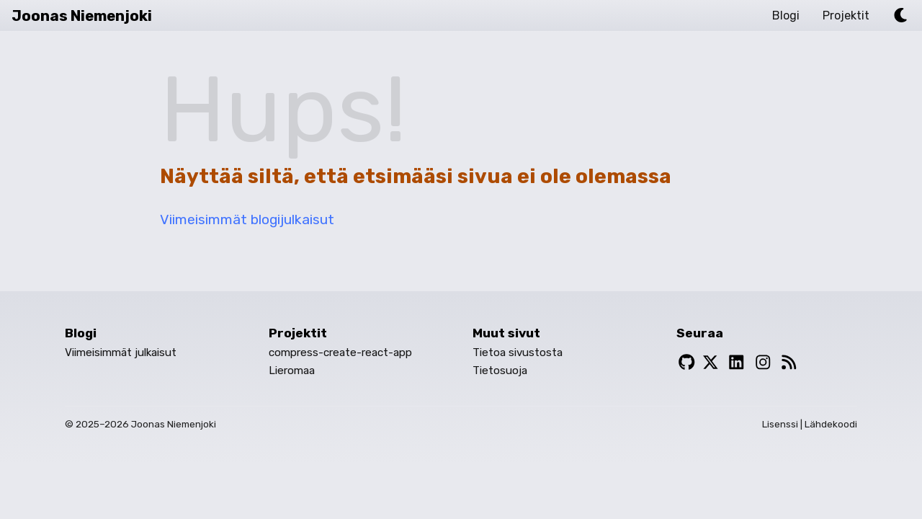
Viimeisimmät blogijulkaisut (247, 219)
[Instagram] (763, 363)
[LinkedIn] (736, 363)
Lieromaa (292, 370)
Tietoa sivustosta (518, 352)
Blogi (786, 15)
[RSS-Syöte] (789, 363)
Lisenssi (780, 424)
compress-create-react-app (340, 352)
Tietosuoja (500, 370)
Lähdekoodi (831, 424)
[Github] (686, 363)
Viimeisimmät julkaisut (120, 352)
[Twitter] (710, 363)
